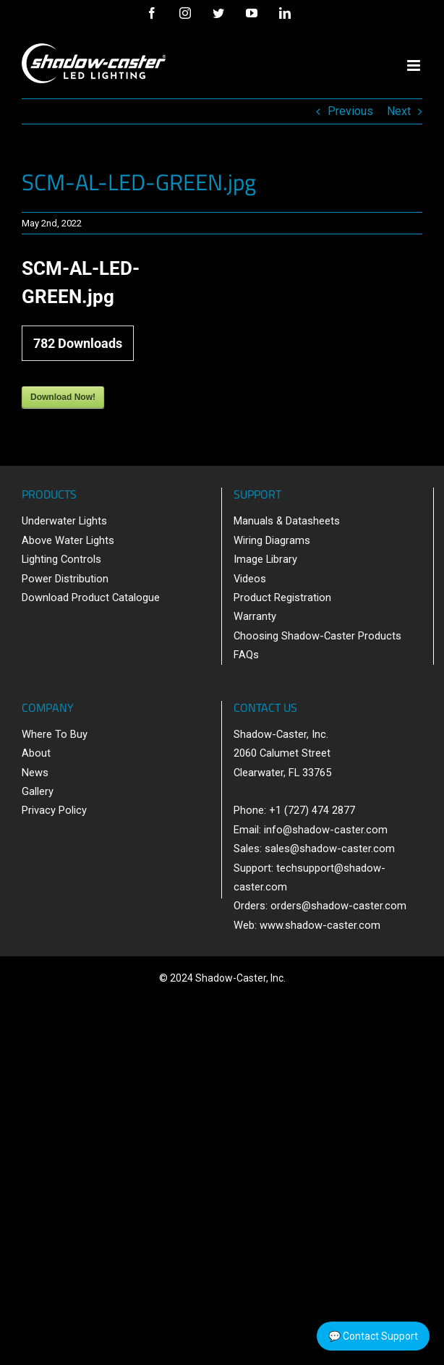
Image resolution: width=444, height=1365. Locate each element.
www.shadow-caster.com (320, 925)
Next (399, 111)
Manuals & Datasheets (287, 520)
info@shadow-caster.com (326, 829)
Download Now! (62, 397)
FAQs (246, 654)
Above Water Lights (68, 540)
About (36, 753)
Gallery (38, 791)
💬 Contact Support (373, 1336)
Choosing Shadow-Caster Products (317, 635)
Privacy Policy (54, 810)
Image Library (265, 559)
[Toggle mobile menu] (414, 65)
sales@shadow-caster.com (330, 848)
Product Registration (282, 597)
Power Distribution (65, 578)
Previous (350, 111)
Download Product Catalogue (91, 597)
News (35, 772)
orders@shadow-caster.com (338, 905)
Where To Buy (54, 734)
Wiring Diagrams (272, 540)
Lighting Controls (61, 559)
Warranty (255, 616)
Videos (250, 578)
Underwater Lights (64, 520)
